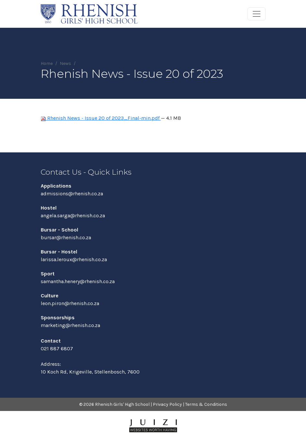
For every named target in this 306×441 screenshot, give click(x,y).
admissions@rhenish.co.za (72, 193)
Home (47, 63)
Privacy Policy (167, 404)
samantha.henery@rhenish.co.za (78, 281)
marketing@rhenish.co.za (70, 325)
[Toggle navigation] (257, 13)
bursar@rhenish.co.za (66, 237)
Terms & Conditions (206, 404)
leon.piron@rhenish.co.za (70, 303)
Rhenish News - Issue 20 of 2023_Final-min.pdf (101, 118)
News (65, 63)
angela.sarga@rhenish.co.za (73, 215)
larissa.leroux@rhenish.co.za (74, 259)
